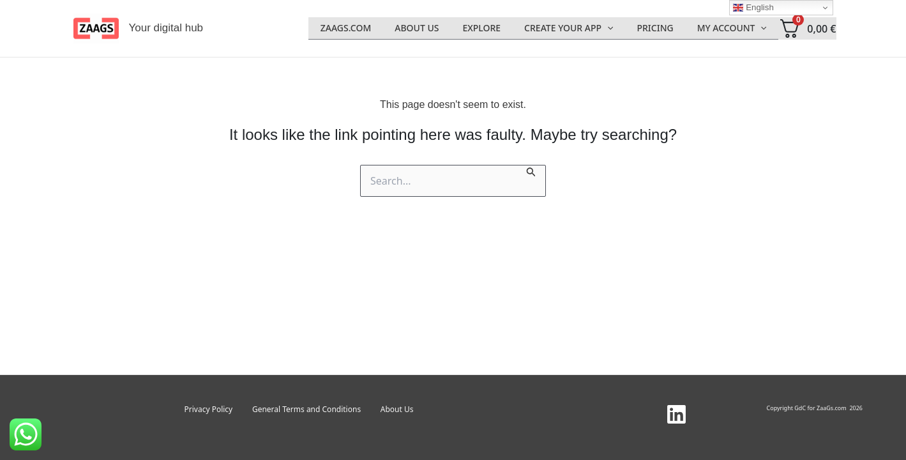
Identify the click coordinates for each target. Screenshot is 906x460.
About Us (443, 28)
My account (734, 28)
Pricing (664, 28)
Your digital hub (166, 28)
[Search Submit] (531, 171)
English (753, 8)
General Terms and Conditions (306, 409)
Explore (502, 28)
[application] (622, 28)
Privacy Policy (220, 409)
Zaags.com (377, 28)
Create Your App (583, 28)
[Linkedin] (676, 414)
